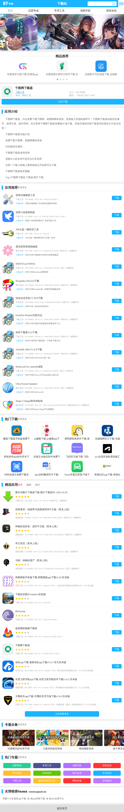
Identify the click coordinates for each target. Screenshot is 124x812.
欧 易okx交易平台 (55, 798)
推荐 (20, 485)
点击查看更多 (62, 714)
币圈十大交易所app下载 (14, 798)
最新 (28, 485)
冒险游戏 (111, 10)
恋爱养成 (33, 10)
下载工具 (19, 92)
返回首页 (62, 808)
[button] (57, 79)
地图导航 (85, 10)
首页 (10, 10)
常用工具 (59, 10)
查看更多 (22, 187)
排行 (37, 485)
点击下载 (63, 101)
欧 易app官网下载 (36, 798)
